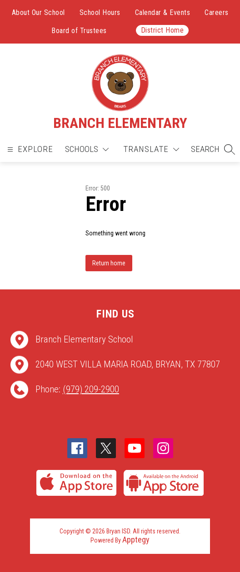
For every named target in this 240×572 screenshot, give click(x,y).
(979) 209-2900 (91, 389)
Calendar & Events (162, 12)
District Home (162, 30)
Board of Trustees (79, 30)
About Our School (38, 12)
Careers (217, 12)
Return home (108, 263)
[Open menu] (29, 149)
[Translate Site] (151, 149)
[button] (213, 149)
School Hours (100, 12)
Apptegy (136, 539)
